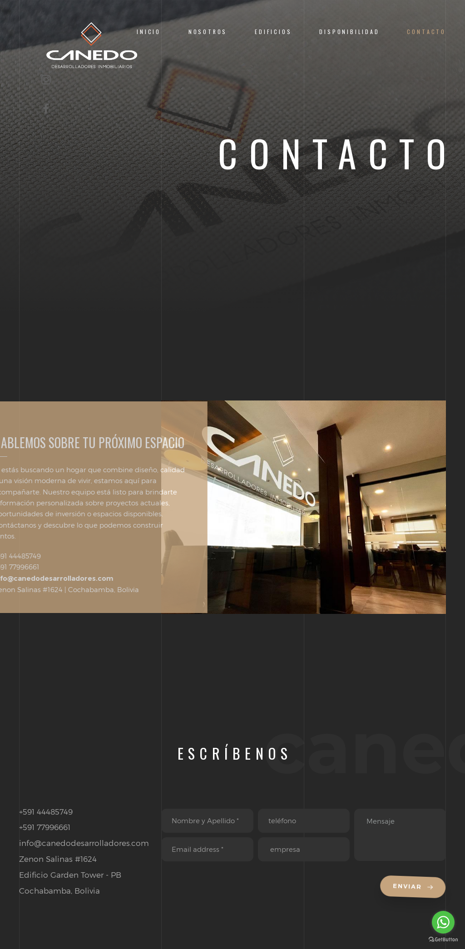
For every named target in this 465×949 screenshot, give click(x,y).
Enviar (414, 887)
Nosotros (208, 31)
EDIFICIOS (273, 31)
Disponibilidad (349, 31)
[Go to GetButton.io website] (443, 940)
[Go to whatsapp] (443, 922)
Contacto (426, 31)
